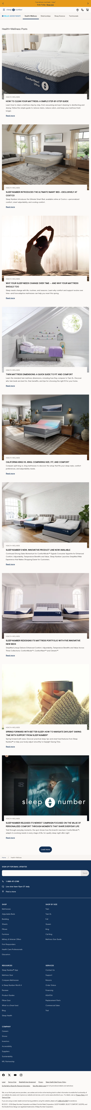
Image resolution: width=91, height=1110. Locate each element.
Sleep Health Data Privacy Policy (56, 1082)
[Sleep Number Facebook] (3, 1075)
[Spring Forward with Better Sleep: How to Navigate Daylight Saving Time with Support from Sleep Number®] (45, 697)
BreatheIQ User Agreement (27, 1082)
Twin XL (48, 914)
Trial (47, 1010)
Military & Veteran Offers (11, 939)
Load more (45, 849)
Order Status (51, 985)
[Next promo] (88, 3)
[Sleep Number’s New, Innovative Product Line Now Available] (45, 515)
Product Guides (8, 995)
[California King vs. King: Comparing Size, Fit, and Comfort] (45, 427)
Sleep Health (7, 1015)
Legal (3, 1082)
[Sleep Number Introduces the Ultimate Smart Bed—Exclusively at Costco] (45, 157)
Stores (4, 1036)
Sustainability (7, 1056)
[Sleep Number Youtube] (15, 1075)
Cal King (49, 934)
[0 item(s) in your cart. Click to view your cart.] (87, 10)
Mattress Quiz (7, 975)
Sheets (4, 924)
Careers (5, 1031)
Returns (49, 980)
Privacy (40, 1082)
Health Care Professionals (12, 949)
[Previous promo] (3, 3)
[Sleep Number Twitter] (9, 1075)
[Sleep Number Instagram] (21, 1075)
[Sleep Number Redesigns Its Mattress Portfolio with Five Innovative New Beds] (45, 606)
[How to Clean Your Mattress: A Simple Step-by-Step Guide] (45, 66)
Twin (47, 909)
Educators (6, 954)
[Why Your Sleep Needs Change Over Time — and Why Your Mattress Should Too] (45, 248)
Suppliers (5, 1051)
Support (49, 975)
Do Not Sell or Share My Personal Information (16, 1086)
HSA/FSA (49, 995)
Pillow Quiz (6, 1000)
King (47, 929)
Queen (48, 924)
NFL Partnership (8, 1061)
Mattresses (6, 909)
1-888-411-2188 (62, 1101)
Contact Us (50, 970)
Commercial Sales (53, 1005)
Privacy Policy (80, 1095)
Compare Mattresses (10, 980)
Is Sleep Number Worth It (12, 985)
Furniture (5, 934)
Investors (5, 1041)
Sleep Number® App (10, 970)
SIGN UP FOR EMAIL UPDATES (14, 867)
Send (85, 873)
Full (47, 919)
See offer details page (39, 1086)
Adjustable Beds (8, 914)
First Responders (8, 944)
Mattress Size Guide (53, 939)
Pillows (4, 929)
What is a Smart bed (10, 1005)
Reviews (5, 990)
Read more (10, 116)
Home (4, 857)
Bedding (5, 919)
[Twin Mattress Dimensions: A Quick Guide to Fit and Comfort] (45, 340)
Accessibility (7, 1046)
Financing (49, 990)
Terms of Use (12, 1082)
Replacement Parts (53, 1000)
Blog (4, 1010)
